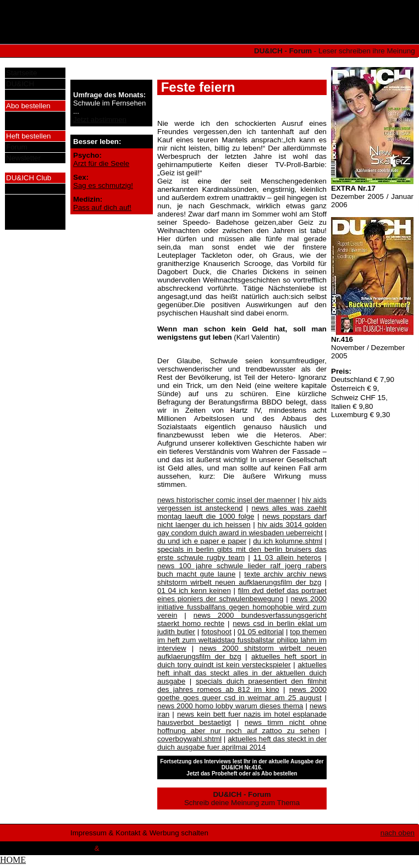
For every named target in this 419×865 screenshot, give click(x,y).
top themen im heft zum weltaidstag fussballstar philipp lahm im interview (242, 640)
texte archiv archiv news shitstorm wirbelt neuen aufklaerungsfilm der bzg (242, 578)
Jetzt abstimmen (99, 119)
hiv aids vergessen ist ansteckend (242, 504)
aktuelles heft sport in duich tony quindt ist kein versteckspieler (242, 660)
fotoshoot (216, 632)
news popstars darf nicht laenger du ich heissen (242, 520)
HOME (13, 859)
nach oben (398, 833)
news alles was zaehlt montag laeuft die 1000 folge (242, 512)
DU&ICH (20, 84)
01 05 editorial (261, 632)
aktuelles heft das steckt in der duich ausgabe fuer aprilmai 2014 (242, 743)
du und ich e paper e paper (201, 541)
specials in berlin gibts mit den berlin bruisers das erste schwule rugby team (242, 553)
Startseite (21, 73)
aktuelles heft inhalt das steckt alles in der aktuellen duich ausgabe (242, 673)
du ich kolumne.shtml (287, 541)
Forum (16, 147)
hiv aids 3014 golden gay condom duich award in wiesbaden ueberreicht (242, 528)
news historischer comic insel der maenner (226, 500)
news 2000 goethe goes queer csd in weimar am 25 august (242, 693)
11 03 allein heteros (287, 557)
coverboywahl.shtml (189, 739)
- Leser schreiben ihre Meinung (335, 51)
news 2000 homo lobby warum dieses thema (230, 706)
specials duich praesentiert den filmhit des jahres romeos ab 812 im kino (242, 685)
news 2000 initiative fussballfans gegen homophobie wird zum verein (242, 607)
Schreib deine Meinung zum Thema (242, 798)
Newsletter (23, 158)
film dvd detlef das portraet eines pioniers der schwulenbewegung (242, 594)
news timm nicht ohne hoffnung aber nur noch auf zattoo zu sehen (242, 726)
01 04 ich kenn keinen (194, 590)
